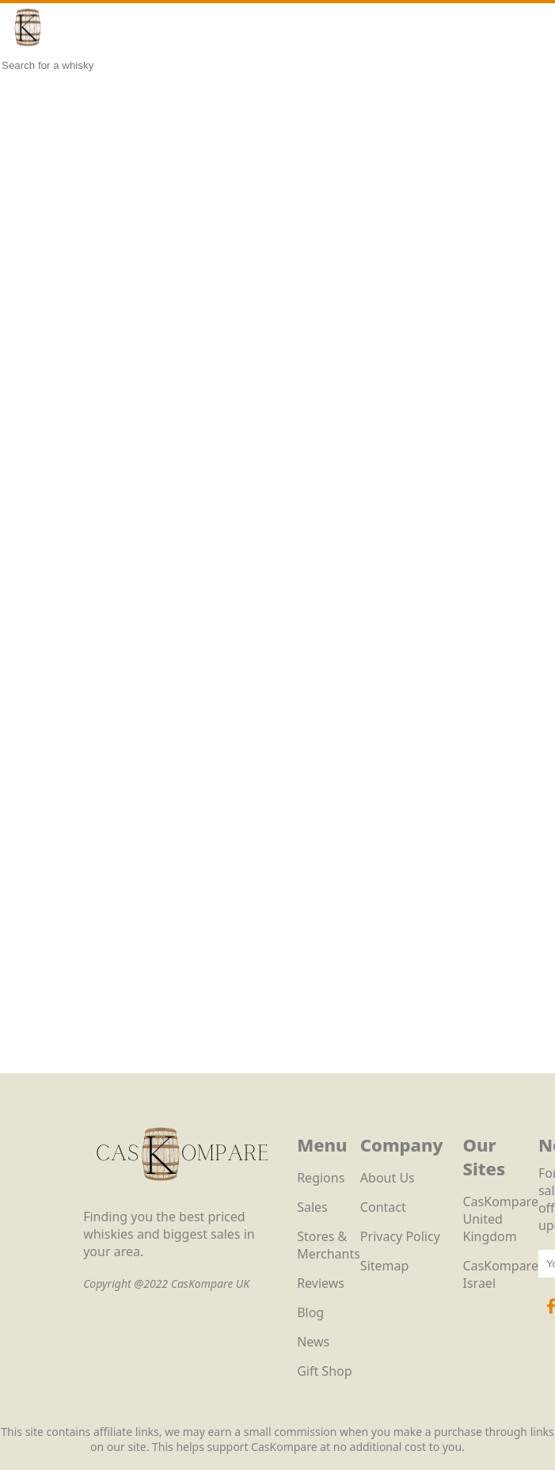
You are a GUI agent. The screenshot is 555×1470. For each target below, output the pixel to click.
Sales (312, 1207)
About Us (387, 1177)
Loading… (278, 594)
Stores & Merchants (328, 1245)
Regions (320, 1177)
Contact (383, 1207)
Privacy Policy (400, 1236)
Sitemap (384, 1265)
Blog (310, 1312)
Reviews (320, 1283)
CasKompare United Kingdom (500, 1219)
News (313, 1341)
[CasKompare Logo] (182, 1199)
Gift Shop (324, 1371)
